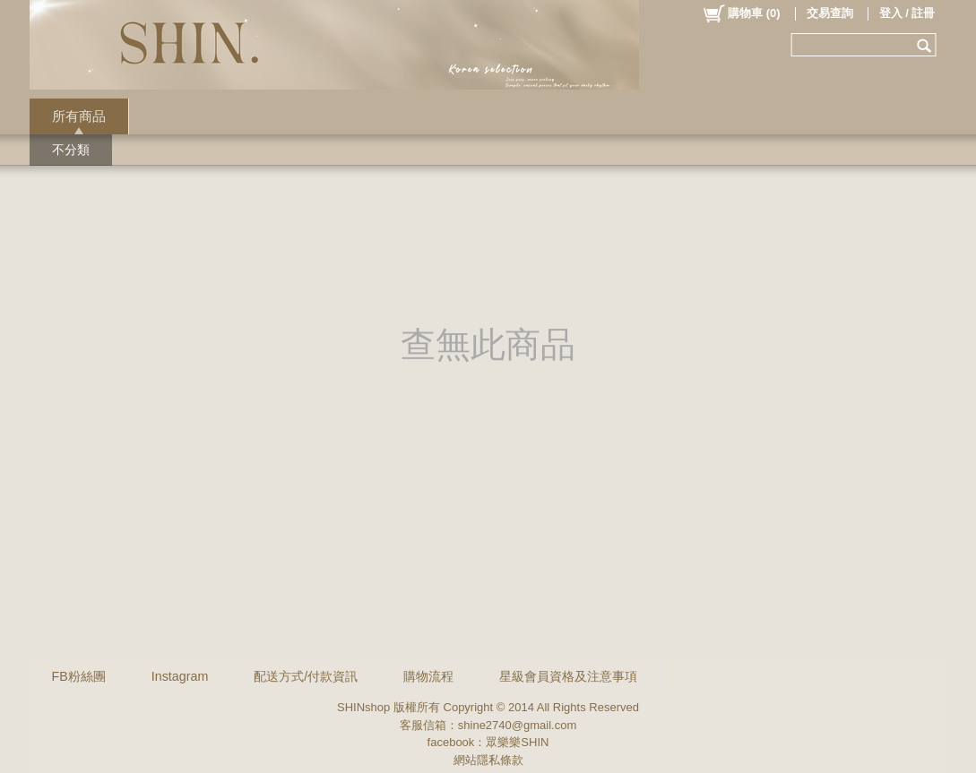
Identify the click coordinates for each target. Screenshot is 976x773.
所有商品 (79, 116)
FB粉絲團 (79, 676)
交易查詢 (830, 13)
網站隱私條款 (488, 760)
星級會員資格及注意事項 (568, 676)
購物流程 (428, 676)
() (741, 13)
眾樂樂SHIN (517, 742)
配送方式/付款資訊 (306, 676)
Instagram (180, 676)
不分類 (71, 149)
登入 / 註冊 (907, 13)
